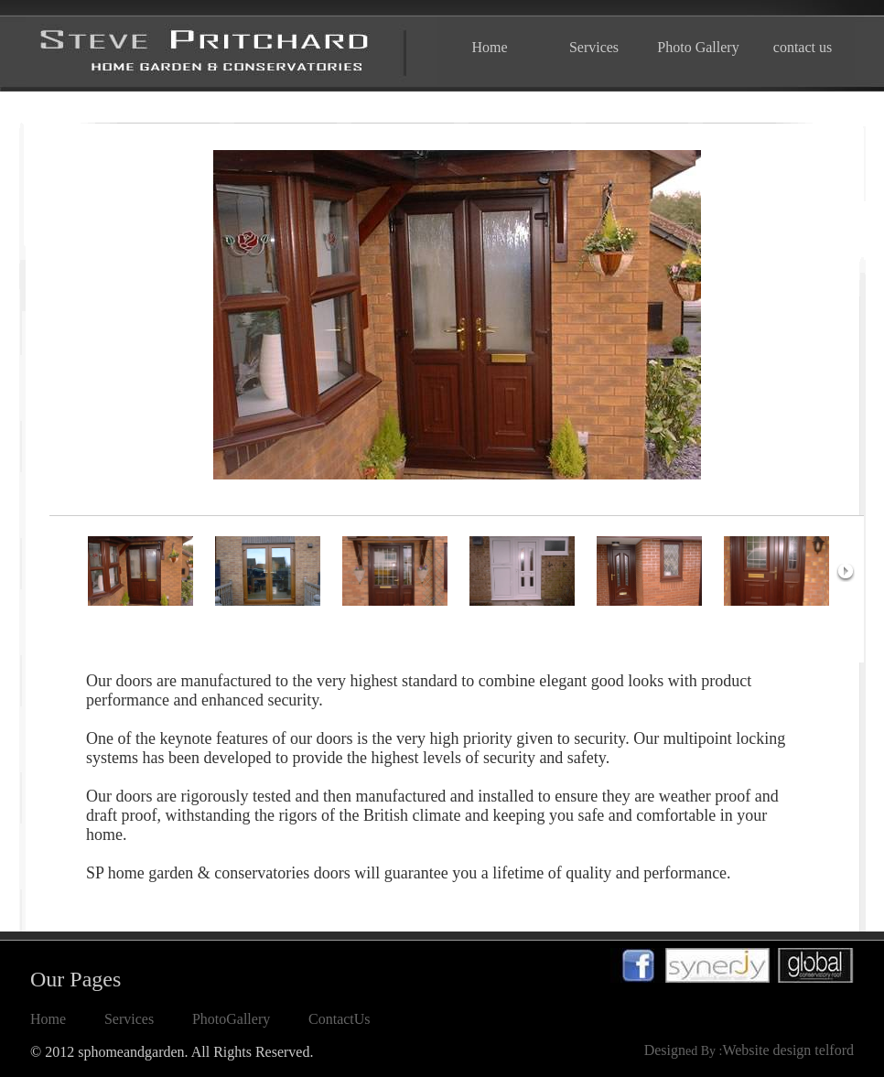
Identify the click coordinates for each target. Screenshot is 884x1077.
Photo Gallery (697, 47)
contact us (802, 47)
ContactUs (339, 1019)
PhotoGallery (231, 1019)
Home (489, 47)
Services (594, 47)
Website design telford (788, 1050)
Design (664, 1050)
